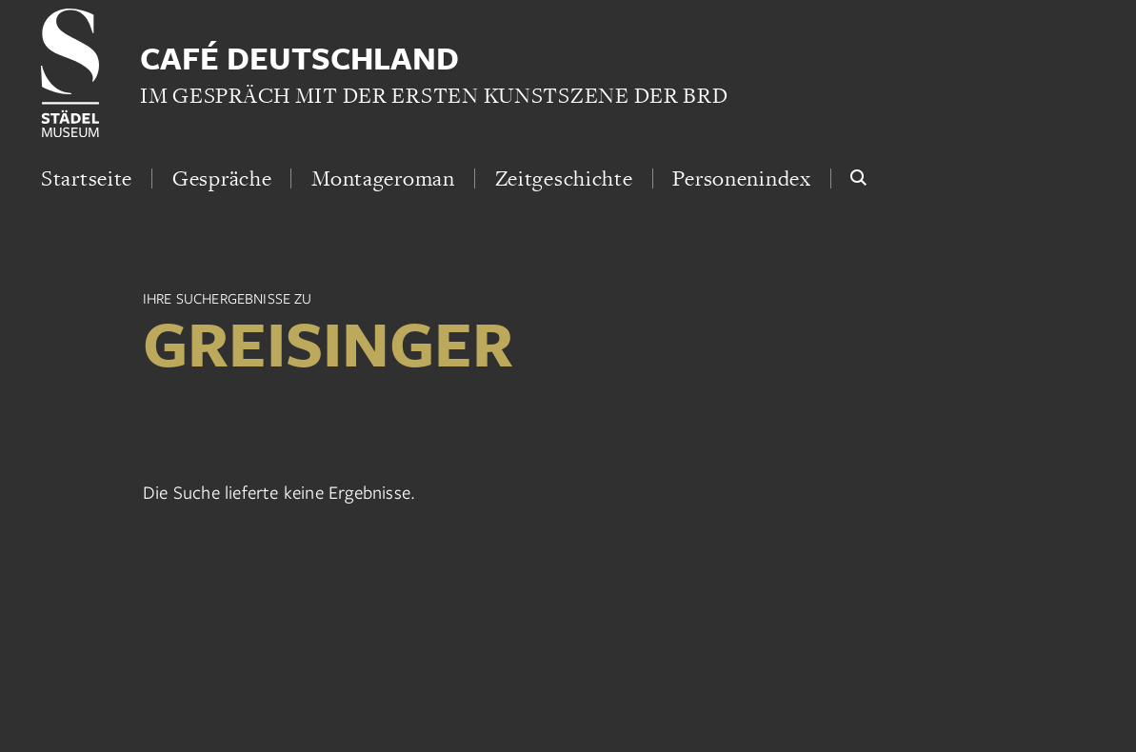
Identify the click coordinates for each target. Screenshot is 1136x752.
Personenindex (741, 178)
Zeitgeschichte (564, 178)
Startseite (86, 178)
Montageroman (383, 178)
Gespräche (221, 178)
